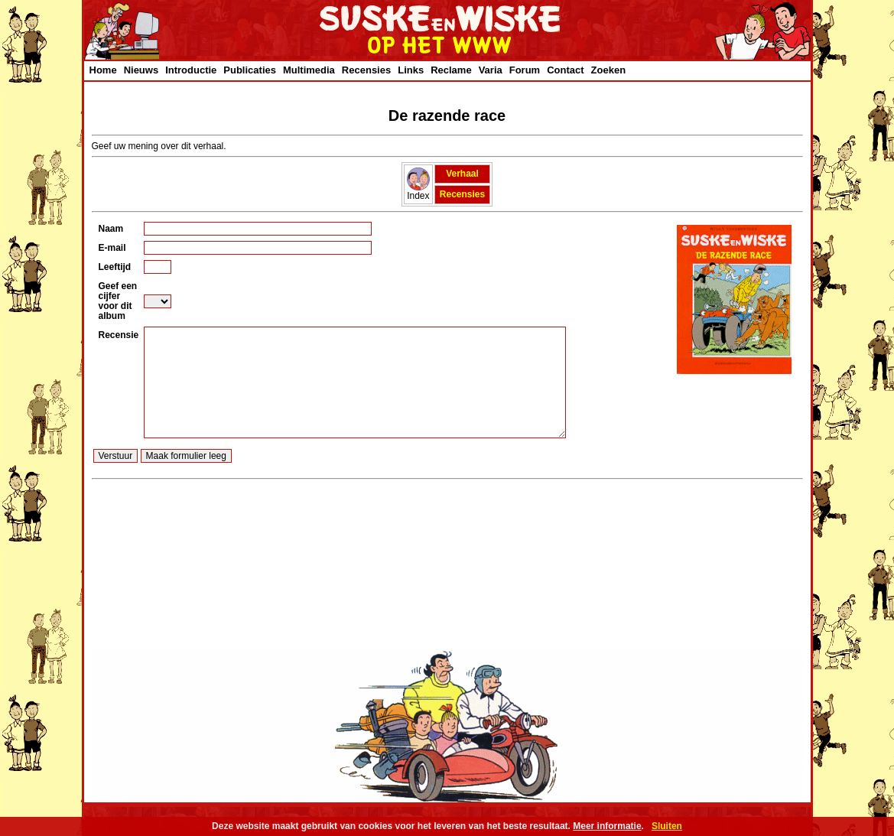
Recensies (366, 70)
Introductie (190, 70)
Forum (524, 70)
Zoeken (608, 70)
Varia (490, 70)
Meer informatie (607, 826)
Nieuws (141, 70)
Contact (565, 70)
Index (418, 191)
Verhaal (462, 173)
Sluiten (667, 826)
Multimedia (309, 70)
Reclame (451, 70)
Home (103, 70)
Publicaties (249, 70)
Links (411, 70)
